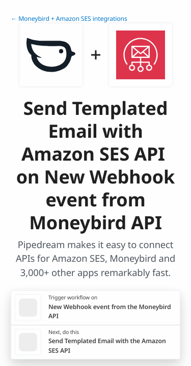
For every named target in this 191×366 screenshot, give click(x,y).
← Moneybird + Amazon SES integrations (69, 18)
